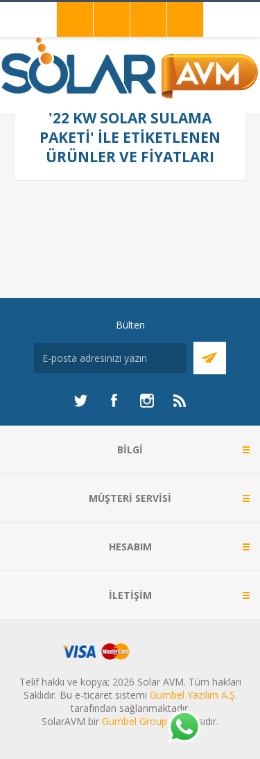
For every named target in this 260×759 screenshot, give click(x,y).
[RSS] (180, 401)
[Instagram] (147, 401)
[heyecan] (80, 401)
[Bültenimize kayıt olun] (110, 358)
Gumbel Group (134, 721)
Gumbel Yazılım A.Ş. (193, 694)
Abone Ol (209, 358)
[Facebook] (114, 401)
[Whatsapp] (184, 728)
